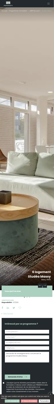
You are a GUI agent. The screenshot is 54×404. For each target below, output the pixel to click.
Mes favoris (8, 313)
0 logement (41, 272)
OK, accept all (12, 401)
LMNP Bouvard (34, 11)
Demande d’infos (15, 377)
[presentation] (17, 367)
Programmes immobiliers (18, 11)
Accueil (4, 11)
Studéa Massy (39, 276)
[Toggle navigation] (48, 3)
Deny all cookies (29, 401)
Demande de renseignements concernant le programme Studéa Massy (27, 357)
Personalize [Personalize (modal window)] (44, 401)
